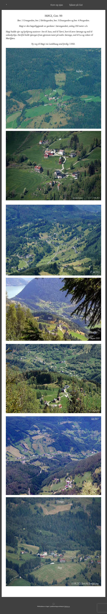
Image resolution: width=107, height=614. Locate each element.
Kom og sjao (57, 5)
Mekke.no (67, 606)
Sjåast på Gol (75, 5)
